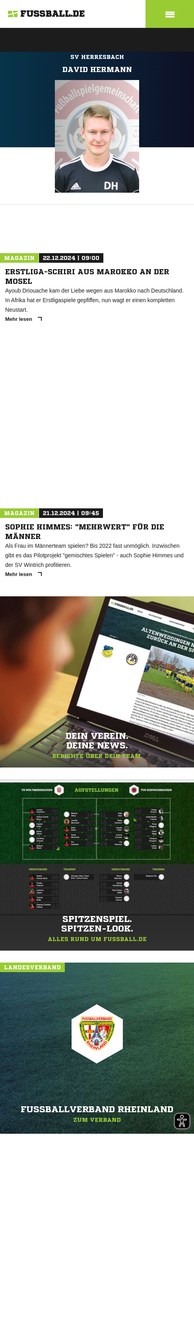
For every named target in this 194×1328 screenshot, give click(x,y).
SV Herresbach (97, 57)
